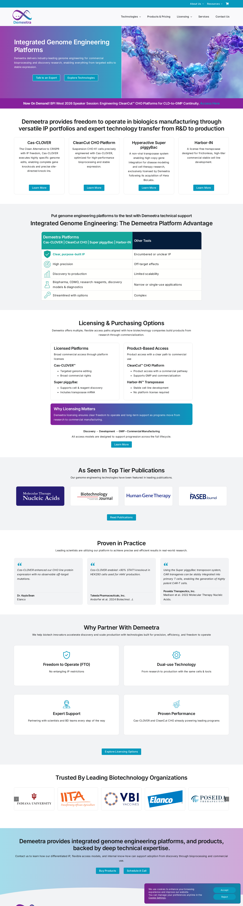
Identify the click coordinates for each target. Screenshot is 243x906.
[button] (16, 799)
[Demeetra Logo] (22, 11)
